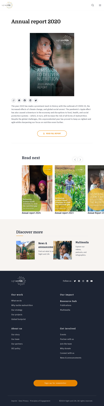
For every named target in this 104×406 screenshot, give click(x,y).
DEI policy (15, 349)
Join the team (66, 344)
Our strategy (16, 310)
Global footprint (18, 319)
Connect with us (67, 353)
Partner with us (67, 339)
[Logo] (18, 281)
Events (63, 335)
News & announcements (70, 358)
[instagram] (83, 281)
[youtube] (91, 281)
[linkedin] (87, 281)
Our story (15, 335)
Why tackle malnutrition (22, 305)
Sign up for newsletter (55, 383)
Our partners (17, 344)
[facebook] (79, 281)
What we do (16, 301)
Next (79, 158)
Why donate (65, 349)
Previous (74, 158)
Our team (15, 339)
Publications (65, 305)
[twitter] (75, 281)
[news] (52, 383)
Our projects (16, 315)
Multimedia (65, 310)
